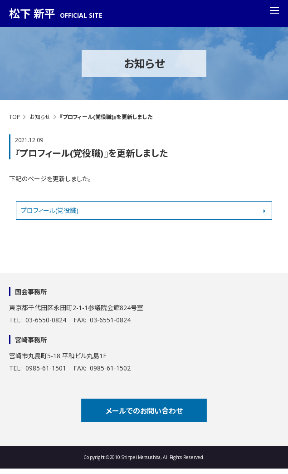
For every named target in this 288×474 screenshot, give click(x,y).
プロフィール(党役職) (49, 210)
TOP (14, 117)
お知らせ (39, 117)
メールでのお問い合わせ (144, 411)
